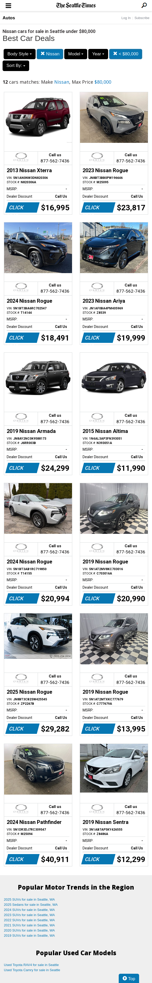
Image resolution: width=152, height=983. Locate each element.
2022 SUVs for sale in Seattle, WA (29, 920)
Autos (9, 17)
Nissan (50, 53)
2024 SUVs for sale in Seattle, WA (29, 910)
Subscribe (141, 18)
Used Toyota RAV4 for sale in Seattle (31, 965)
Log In (126, 18)
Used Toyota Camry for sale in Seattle (32, 970)
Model (75, 53)
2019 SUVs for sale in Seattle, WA (29, 935)
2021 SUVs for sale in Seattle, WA (29, 925)
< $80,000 (125, 53)
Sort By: (15, 65)
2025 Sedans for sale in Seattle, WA (31, 905)
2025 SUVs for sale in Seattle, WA (29, 899)
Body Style (19, 53)
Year (98, 53)
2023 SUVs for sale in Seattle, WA (29, 915)
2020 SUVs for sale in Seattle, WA (29, 930)
